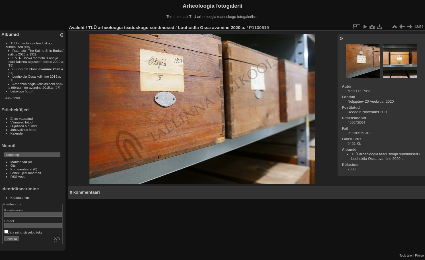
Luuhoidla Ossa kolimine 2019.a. (37, 76)
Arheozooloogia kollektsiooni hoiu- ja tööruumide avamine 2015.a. (35, 85)
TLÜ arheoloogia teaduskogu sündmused (131, 27)
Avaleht (77, 27)
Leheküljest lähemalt (26, 173)
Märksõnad (19, 162)
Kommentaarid (21, 169)
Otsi (14, 165)
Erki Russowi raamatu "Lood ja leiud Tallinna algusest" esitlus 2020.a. (36, 59)
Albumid (10, 34)
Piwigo (419, 255)
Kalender (17, 133)
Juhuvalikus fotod (23, 129)
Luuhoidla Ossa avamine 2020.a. (38, 69)
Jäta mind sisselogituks (23, 232)
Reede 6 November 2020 (368, 112)
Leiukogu (17, 91)
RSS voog (18, 176)
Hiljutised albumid (24, 126)
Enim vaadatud (22, 118)
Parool (9, 221)
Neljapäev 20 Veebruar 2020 (371, 101)
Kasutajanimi (20, 197)
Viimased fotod (22, 122)
